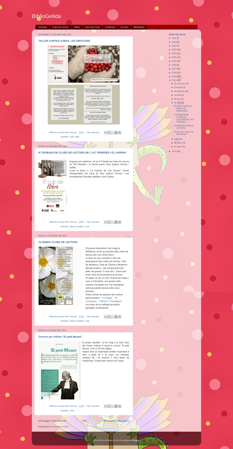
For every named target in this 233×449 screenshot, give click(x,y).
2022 (174, 49)
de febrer (178, 143)
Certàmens (110, 27)
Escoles (124, 27)
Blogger (135, 440)
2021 (174, 53)
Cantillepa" (116, 301)
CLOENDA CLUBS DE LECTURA (58, 242)
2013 (174, 151)
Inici (84, 420)
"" (107, 297)
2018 (174, 65)
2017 (174, 69)
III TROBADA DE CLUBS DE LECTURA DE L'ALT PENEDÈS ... (184, 118)
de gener (178, 146)
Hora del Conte (92, 27)
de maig (178, 103)
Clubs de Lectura (60, 27)
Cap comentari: (93, 132)
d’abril (177, 139)
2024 (174, 42)
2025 (174, 38)
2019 (174, 61)
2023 (174, 46)
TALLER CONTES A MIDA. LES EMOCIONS (64, 40)
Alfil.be (103, 301)
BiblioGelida (46, 16)
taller (77, 137)
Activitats (42, 27)
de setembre (180, 91)
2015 (174, 76)
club (87, 226)
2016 (174, 72)
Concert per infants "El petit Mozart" (60, 336)
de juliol (177, 95)
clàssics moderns (76, 226)
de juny (177, 99)
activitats (64, 137)
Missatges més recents (52, 420)
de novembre (180, 83)
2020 (174, 57)
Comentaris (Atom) (60, 426)
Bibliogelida (139, 27)
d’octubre (178, 87)
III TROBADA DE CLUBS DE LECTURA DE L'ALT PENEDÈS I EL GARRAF (82, 152)
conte (71, 137)
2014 (174, 80)
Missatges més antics (116, 420)
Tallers (77, 27)
